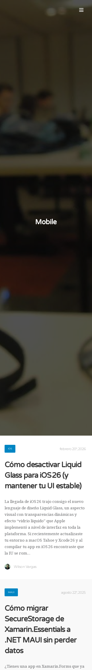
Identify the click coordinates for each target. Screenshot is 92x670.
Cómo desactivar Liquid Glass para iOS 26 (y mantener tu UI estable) (43, 475)
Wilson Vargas (20, 567)
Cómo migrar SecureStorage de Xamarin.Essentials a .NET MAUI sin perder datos (40, 629)
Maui (11, 592)
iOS (10, 448)
